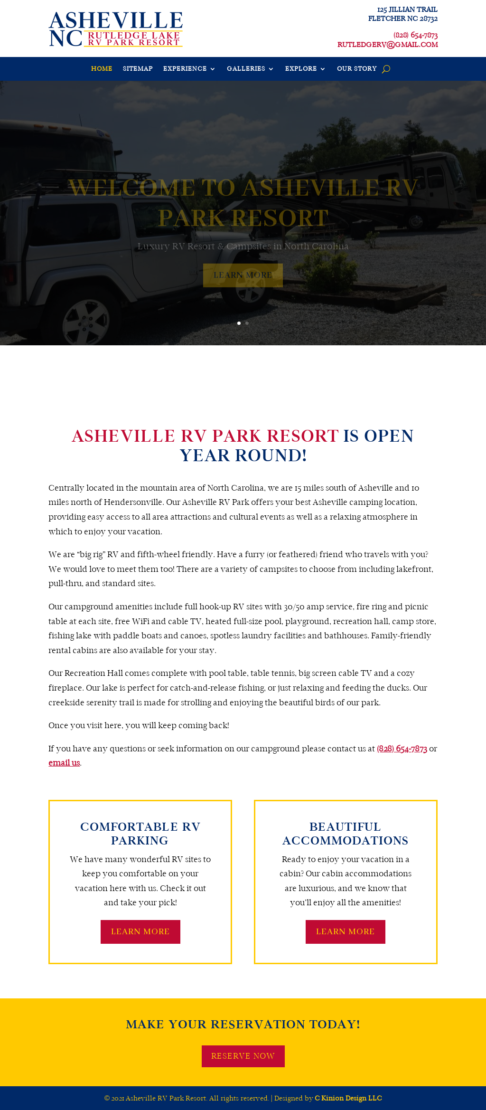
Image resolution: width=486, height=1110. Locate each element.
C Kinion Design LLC (348, 1098)
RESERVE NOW (243, 1056)
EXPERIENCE (185, 69)
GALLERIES (246, 69)
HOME (101, 69)
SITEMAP (138, 69)
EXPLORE (301, 69)
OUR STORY (357, 69)
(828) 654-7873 (402, 749)
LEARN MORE (140, 932)
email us (64, 763)
